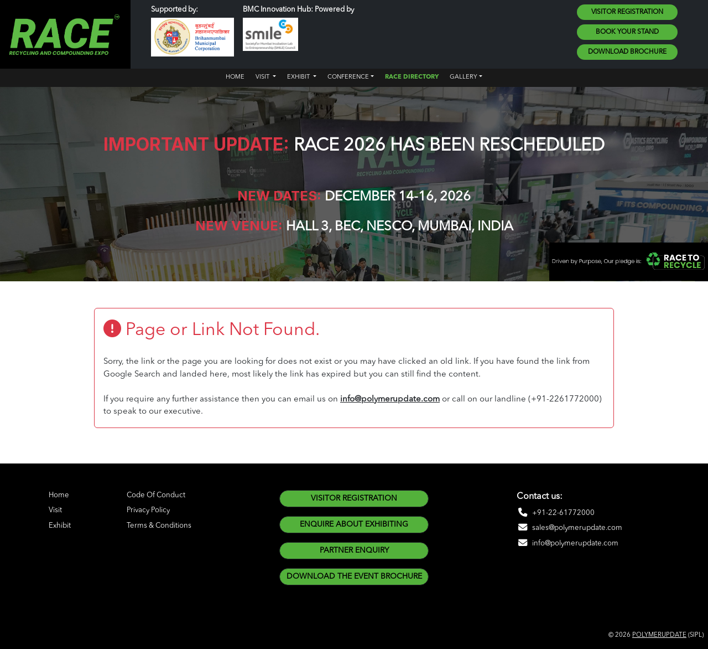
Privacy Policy (148, 510)
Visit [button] (263, 77)
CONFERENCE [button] (348, 77)
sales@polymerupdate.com (569, 528)
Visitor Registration (627, 12)
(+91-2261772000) (565, 399)
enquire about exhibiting (354, 524)
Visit (55, 510)
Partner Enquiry (354, 550)
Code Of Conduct (156, 495)
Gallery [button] (463, 77)
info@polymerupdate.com (390, 399)
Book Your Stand (627, 32)
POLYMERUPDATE (659, 635)
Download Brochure (627, 52)
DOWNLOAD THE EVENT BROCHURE (354, 576)
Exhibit (60, 525)
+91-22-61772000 (556, 513)
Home (235, 77)
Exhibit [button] (299, 77)
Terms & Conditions (159, 525)
